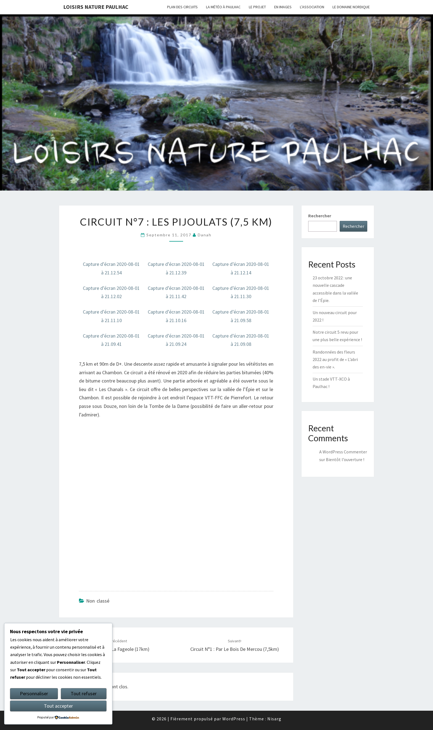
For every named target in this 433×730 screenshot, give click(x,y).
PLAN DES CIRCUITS (182, 6)
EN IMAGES (283, 6)
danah (205, 234)
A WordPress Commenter (343, 451)
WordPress (233, 718)
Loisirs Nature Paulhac (95, 6)
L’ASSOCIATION (312, 6)
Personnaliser (34, 693)
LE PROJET (257, 6)
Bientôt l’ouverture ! (345, 459)
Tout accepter (58, 706)
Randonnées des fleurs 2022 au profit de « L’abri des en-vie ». (335, 359)
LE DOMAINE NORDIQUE (351, 6)
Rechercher (319, 215)
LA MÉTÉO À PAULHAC (223, 6)
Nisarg (274, 718)
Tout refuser (84, 693)
